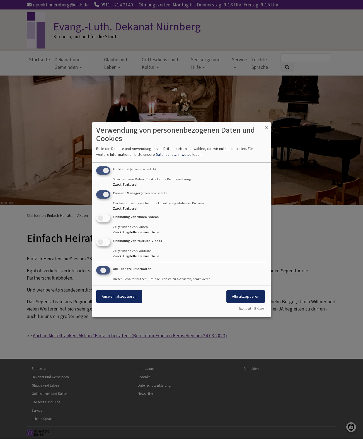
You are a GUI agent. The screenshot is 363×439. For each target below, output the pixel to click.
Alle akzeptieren (245, 296)
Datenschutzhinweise (174, 154)
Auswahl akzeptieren (119, 296)
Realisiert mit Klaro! (252, 309)
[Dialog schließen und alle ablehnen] (266, 125)
